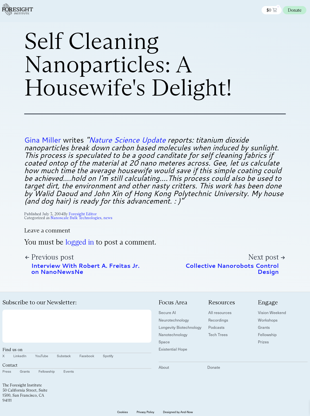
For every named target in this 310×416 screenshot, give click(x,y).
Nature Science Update (127, 140)
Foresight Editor (83, 214)
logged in (79, 242)
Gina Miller (42, 140)
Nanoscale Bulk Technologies (76, 218)
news (107, 218)
